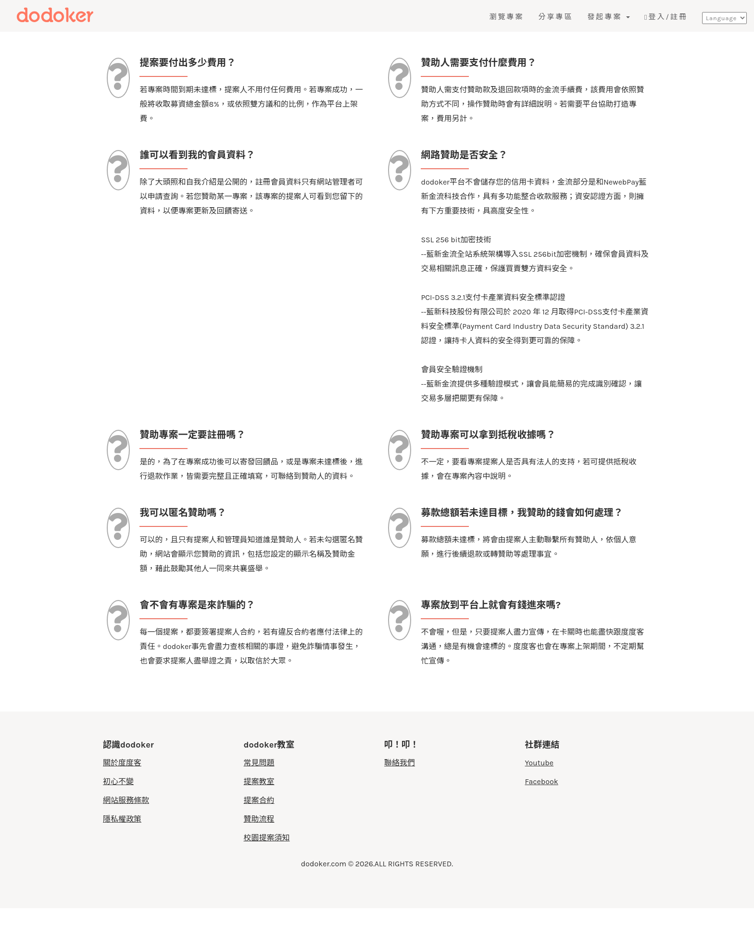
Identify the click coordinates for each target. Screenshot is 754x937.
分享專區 (555, 16)
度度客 (75, 15)
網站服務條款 (126, 829)
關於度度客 (122, 791)
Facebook (541, 810)
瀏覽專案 (506, 16)
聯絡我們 (399, 791)
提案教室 (259, 810)
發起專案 (608, 16)
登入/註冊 (666, 16)
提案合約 (259, 829)
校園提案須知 (267, 866)
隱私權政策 (122, 847)
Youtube (539, 791)
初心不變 (118, 810)
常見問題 (259, 791)
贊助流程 (259, 847)
